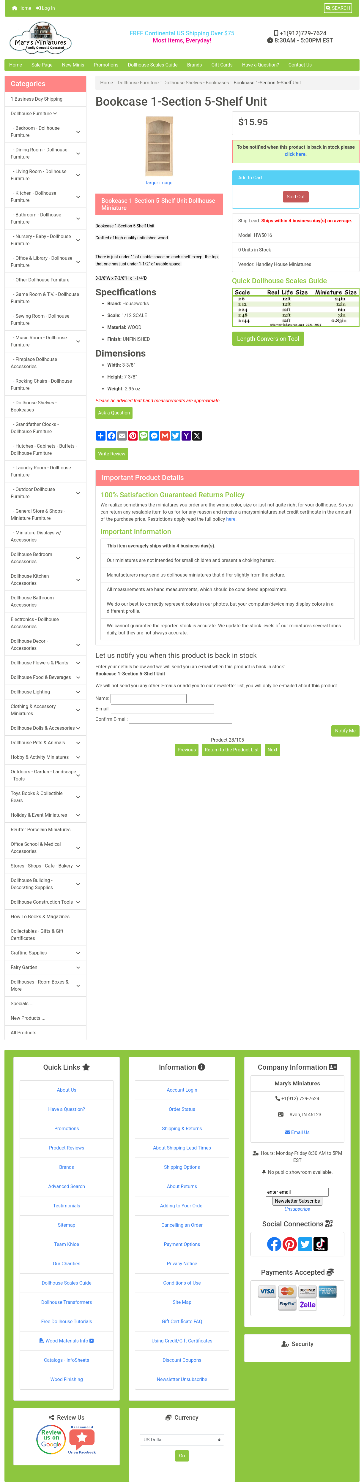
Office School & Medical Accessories (45, 847)
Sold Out (296, 197)
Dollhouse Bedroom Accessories (45, 558)
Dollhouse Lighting (45, 692)
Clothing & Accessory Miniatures (45, 710)
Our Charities (66, 1263)
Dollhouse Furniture (138, 83)
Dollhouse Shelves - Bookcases (196, 83)
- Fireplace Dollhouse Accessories (34, 363)
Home (21, 8)
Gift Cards (222, 65)
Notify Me (345, 731)
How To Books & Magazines (40, 916)
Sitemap (66, 1225)
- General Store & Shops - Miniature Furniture (38, 514)
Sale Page (42, 65)
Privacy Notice (182, 1263)
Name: (102, 698)
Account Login (182, 1090)
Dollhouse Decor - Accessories (45, 644)
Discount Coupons (182, 1360)
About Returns (182, 1186)
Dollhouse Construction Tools (45, 902)
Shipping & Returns (182, 1128)
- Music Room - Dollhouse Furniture (45, 341)
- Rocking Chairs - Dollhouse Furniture (41, 384)
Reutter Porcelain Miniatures (40, 829)
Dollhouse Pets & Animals (45, 742)
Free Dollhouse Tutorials (66, 1321)
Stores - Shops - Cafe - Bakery (45, 866)
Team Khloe (66, 1244)
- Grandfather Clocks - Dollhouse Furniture (35, 428)
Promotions (106, 65)
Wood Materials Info (67, 1341)
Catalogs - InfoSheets (66, 1360)
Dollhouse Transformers (66, 1302)
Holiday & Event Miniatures (45, 815)
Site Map (182, 1302)
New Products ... (28, 1018)
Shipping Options (182, 1167)
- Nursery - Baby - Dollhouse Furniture (45, 240)
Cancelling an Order (182, 1225)
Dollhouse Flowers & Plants (45, 663)
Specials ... (22, 1003)
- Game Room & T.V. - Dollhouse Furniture (45, 298)
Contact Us (300, 65)
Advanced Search (66, 1186)
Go (182, 1456)
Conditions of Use (182, 1283)
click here (295, 154)
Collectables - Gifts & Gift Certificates (37, 934)
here (230, 519)
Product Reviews (66, 1148)
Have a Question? (260, 65)
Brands (194, 65)
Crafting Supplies (45, 953)
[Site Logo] (64, 37)
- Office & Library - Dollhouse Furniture (45, 261)
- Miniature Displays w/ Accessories (36, 536)
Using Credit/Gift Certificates (182, 1341)
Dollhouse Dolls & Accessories (45, 728)
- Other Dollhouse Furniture (40, 280)
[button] (338, 8)
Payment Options (182, 1244)
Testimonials (66, 1206)
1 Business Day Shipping (36, 99)
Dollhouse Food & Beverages (45, 677)
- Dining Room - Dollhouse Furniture (45, 153)
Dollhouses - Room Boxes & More (45, 985)
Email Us (297, 1132)
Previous (187, 750)
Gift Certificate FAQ (182, 1321)
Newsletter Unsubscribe (182, 1379)
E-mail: (102, 709)
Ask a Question (114, 413)
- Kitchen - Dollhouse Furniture (45, 196)
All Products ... (26, 1033)
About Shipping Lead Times (182, 1148)
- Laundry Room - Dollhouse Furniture (41, 471)
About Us (66, 1090)
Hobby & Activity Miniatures (45, 757)
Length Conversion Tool (268, 338)
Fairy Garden (45, 967)
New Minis (73, 65)
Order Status (182, 1109)
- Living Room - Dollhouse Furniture (45, 175)
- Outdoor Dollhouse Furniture (45, 493)
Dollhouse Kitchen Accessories (45, 579)
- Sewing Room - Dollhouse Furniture (40, 319)
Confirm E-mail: (111, 719)
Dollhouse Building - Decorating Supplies (45, 884)
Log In (45, 8)
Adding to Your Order (182, 1206)
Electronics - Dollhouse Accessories (35, 623)
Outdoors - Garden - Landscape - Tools (45, 775)
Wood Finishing (66, 1379)
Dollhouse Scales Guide (153, 65)
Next (272, 750)
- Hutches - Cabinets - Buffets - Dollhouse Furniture (44, 449)
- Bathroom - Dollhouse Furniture (45, 218)
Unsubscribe (297, 1209)
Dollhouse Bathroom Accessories (32, 601)
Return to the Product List (232, 750)
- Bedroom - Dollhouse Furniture (45, 131)
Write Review (111, 454)
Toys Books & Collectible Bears (45, 797)
